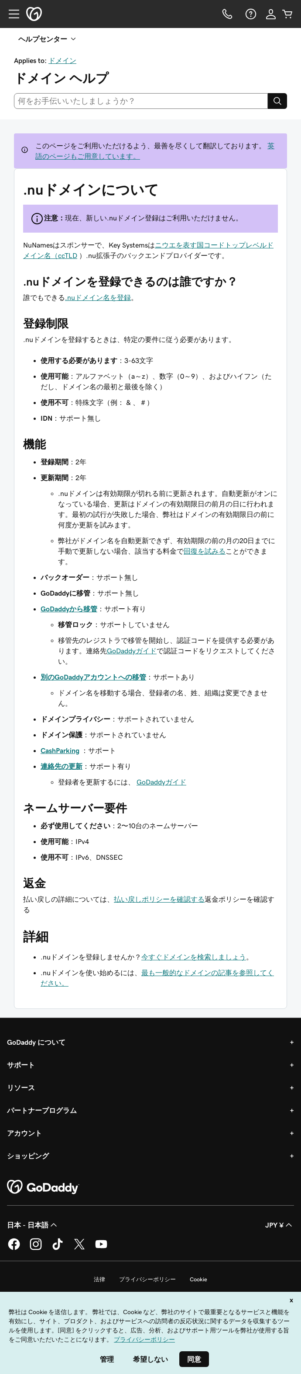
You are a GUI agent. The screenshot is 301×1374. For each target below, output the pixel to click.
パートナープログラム (42, 1110)
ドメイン (62, 60)
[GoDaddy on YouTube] (101, 1248)
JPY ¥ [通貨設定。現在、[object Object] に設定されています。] (279, 1225)
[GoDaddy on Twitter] (79, 1248)
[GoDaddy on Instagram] (36, 1248)
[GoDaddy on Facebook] (14, 1248)
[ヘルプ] (250, 14)
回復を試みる (205, 551)
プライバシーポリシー (147, 1279)
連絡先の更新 (61, 766)
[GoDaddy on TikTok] (58, 1248)
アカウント (24, 1133)
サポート (21, 1064)
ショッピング (28, 1155)
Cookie (198, 1279)
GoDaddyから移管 (69, 608)
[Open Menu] (10, 13)
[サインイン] (271, 14)
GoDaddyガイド (132, 650)
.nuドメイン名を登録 (98, 297)
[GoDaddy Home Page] (43, 1187)
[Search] (277, 101)
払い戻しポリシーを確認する (159, 899)
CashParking (60, 750)
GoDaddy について (36, 1042)
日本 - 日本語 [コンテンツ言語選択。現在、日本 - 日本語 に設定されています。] (33, 1225)
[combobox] (141, 101)
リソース (21, 1087)
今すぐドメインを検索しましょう (193, 956)
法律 (99, 1279)
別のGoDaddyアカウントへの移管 (93, 676)
